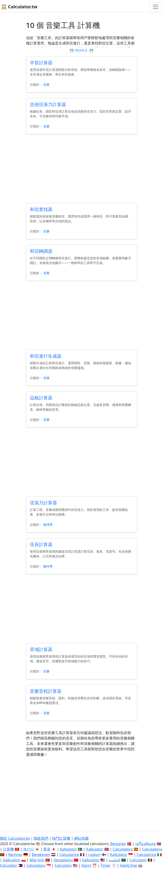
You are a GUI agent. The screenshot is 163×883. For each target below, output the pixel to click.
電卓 (46, 849)
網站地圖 (81, 838)
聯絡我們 (41, 838)
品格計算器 (41, 398)
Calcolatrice (146, 854)
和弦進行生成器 (45, 356)
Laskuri (94, 854)
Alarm (86, 865)
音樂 (46, 84)
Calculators (35, 865)
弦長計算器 (41, 544)
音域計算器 (41, 649)
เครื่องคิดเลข (145, 843)
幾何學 (48, 566)
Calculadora (123, 849)
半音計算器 (41, 63)
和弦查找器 (41, 209)
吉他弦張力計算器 (48, 104)
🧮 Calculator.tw (19, 7)
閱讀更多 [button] (81, 51)
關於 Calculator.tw (15, 838)
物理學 (48, 524)
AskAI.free (128, 865)
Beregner (118, 843)
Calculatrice (69, 854)
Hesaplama (63, 860)
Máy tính (37, 860)
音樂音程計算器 (45, 691)
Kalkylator (68, 849)
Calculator (138, 860)
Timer (106, 865)
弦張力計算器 (43, 503)
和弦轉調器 (41, 251)
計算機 (8, 849)
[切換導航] (155, 6)
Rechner (15, 854)
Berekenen (41, 854)
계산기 (28, 849)
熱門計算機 (61, 838)
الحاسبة (114, 860)
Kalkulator (95, 849)
